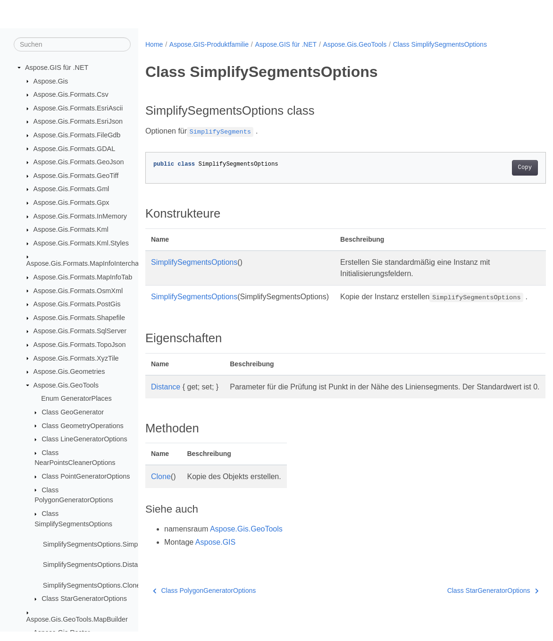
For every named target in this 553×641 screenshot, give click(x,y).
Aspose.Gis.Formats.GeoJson (79, 162)
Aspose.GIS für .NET (56, 68)
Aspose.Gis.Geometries (69, 372)
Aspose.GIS (215, 565)
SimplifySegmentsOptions (194, 262)
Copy (496, 167)
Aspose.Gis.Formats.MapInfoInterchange (88, 264)
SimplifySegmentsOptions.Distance (96, 565)
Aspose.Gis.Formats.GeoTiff (76, 176)
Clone (161, 499)
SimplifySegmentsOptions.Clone (91, 586)
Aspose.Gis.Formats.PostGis (77, 304)
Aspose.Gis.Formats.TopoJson (80, 345)
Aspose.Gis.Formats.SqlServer (80, 331)
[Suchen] (72, 45)
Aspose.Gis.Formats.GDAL (75, 148)
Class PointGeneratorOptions (86, 477)
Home (154, 44)
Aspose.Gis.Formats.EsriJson (78, 122)
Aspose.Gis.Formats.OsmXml (78, 291)
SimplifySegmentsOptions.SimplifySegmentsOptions (122, 544)
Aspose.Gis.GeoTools (66, 385)
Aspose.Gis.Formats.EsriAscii (78, 108)
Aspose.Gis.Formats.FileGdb (77, 135)
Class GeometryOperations (83, 426)
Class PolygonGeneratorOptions (204, 613)
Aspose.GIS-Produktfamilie (209, 44)
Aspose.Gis (51, 81)
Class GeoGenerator (73, 412)
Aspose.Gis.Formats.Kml (71, 230)
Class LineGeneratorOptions (84, 439)
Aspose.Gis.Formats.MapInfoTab (83, 277)
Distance (165, 398)
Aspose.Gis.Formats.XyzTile (76, 358)
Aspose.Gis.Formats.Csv (71, 95)
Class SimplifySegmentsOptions (440, 44)
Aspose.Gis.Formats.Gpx (71, 203)
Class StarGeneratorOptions (84, 599)
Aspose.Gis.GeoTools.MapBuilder (77, 620)
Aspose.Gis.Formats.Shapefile (79, 318)
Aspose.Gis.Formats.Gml (71, 189)
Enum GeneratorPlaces (76, 399)
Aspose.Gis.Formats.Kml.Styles (81, 243)
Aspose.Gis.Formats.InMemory (80, 216)
